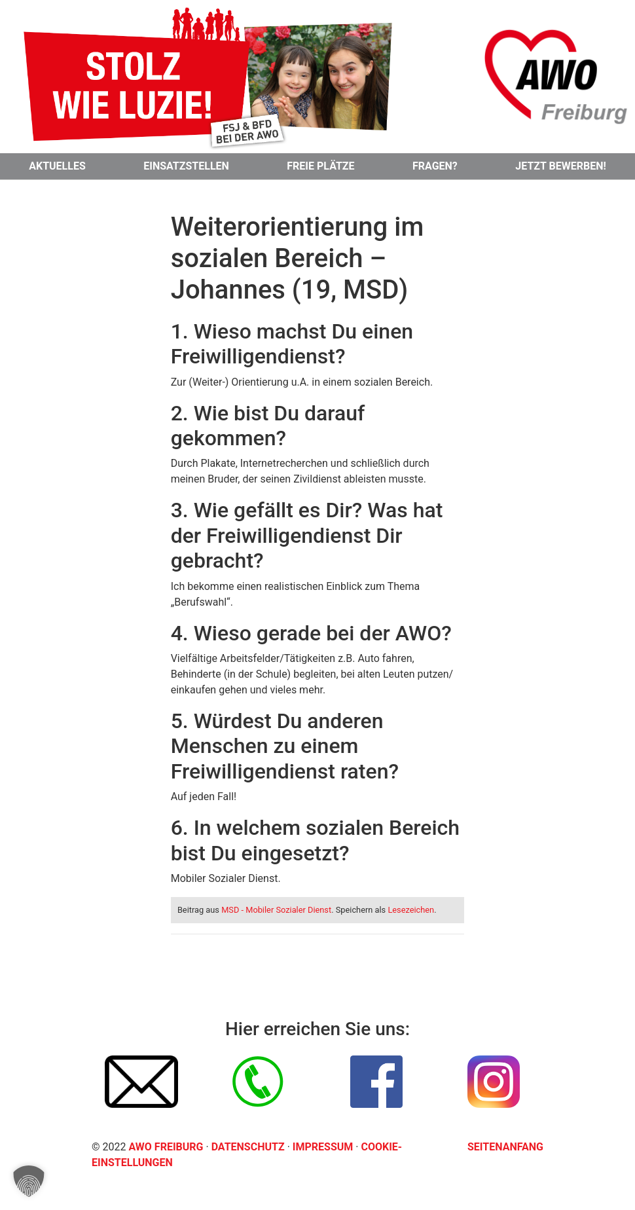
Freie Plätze (320, 166)
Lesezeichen (411, 910)
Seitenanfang (505, 1147)
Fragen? (435, 166)
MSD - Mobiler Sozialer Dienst (276, 910)
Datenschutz (249, 1147)
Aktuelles (57, 166)
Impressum (324, 1147)
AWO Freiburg (165, 1147)
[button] (29, 1181)
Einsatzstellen (186, 166)
